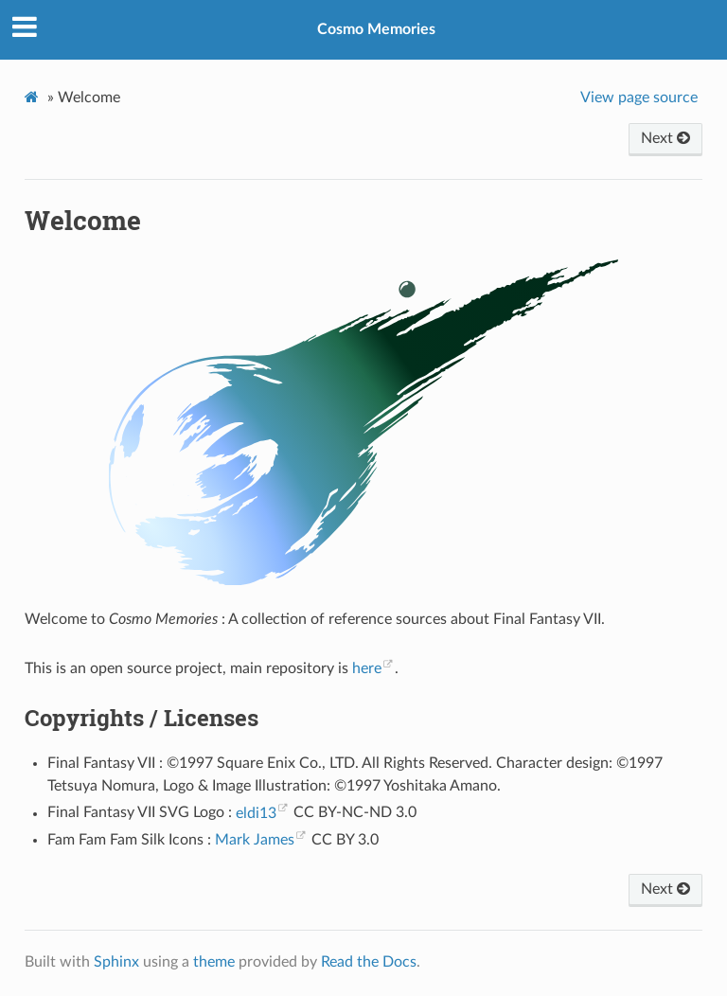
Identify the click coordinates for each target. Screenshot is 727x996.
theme (214, 961)
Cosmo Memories (376, 29)
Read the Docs (369, 961)
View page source (639, 97)
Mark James (254, 839)
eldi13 (256, 813)
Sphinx (116, 961)
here (366, 668)
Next (665, 138)
